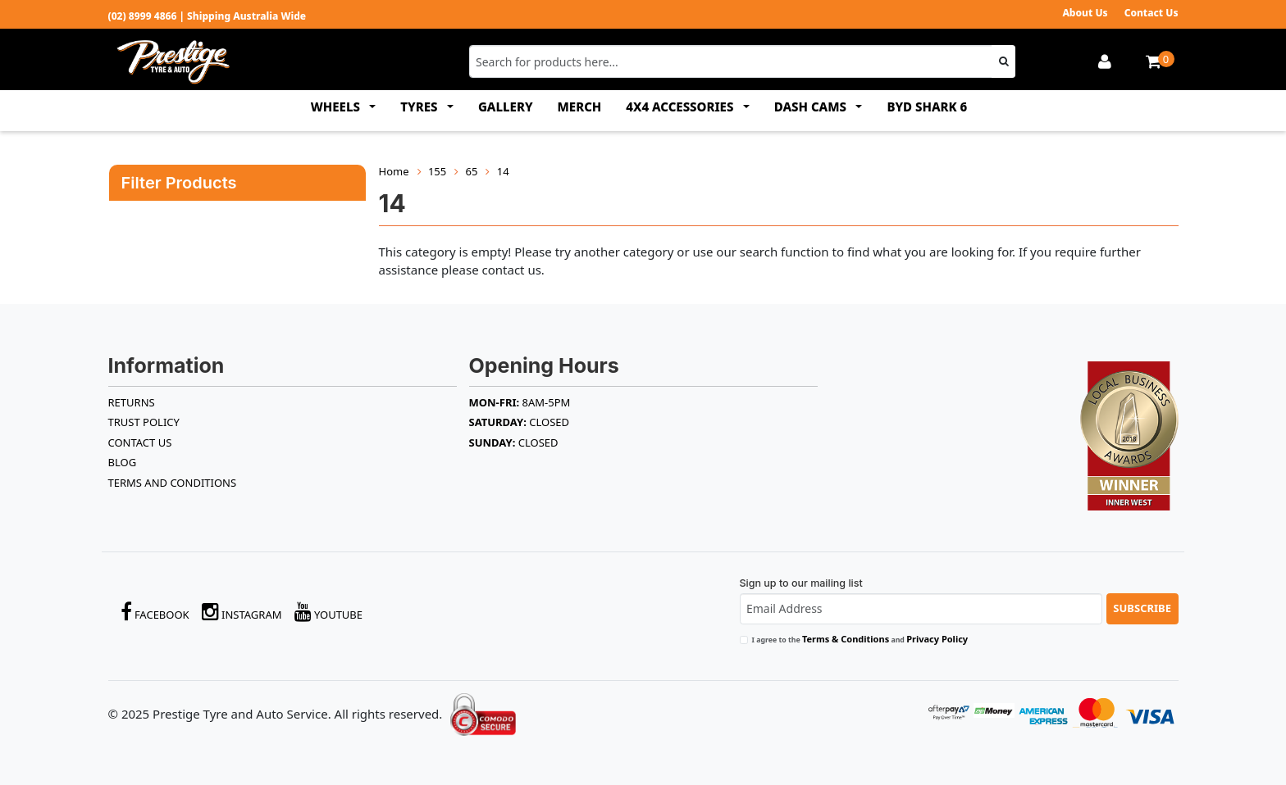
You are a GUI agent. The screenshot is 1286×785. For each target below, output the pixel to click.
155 (437, 171)
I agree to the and (860, 639)
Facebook (155, 611)
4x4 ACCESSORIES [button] (681, 106)
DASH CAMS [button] (812, 106)
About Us (1084, 13)
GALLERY (505, 106)
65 (472, 171)
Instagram (242, 611)
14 (503, 171)
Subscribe (1142, 608)
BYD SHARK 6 (927, 106)
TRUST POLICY (144, 422)
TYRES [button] (420, 106)
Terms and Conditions (172, 482)
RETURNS (131, 402)
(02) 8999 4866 (142, 16)
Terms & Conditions (845, 639)
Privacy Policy (937, 639)
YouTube (328, 611)
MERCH (580, 106)
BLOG (122, 462)
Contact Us (1151, 13)
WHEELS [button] (337, 106)
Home (394, 171)
